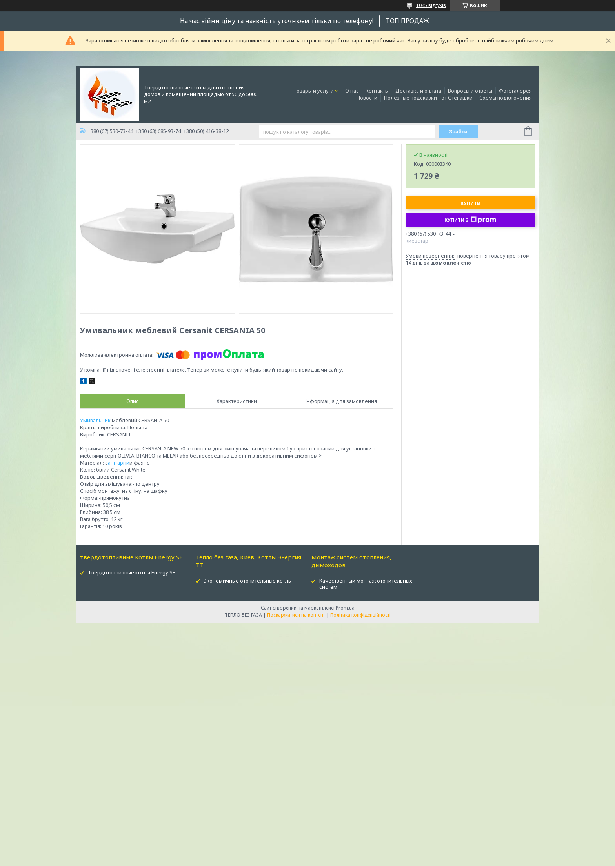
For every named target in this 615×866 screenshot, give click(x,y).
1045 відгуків (431, 5)
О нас (352, 90)
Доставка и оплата (418, 90)
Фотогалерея (515, 90)
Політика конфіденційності (360, 615)
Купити (470, 203)
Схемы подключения (505, 97)
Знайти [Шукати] (458, 131)
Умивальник (95, 420)
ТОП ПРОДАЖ (407, 20)
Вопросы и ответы (470, 90)
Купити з (470, 219)
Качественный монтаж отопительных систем (365, 584)
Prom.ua (345, 608)
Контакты (377, 90)
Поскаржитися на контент (296, 615)
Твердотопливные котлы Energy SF (131, 572)
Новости (367, 97)
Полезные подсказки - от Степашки (428, 97)
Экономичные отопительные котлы (248, 580)
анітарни (118, 462)
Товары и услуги (313, 90)
